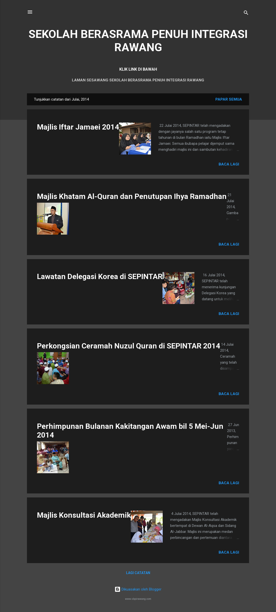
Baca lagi (229, 164)
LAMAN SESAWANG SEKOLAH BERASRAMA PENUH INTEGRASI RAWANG (138, 80)
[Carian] (246, 13)
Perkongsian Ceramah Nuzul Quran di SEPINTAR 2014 (128, 345)
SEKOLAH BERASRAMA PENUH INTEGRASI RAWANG (138, 40)
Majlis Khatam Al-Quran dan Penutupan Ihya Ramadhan (132, 196)
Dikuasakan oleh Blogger (138, 589)
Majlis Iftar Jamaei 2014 (78, 127)
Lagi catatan (138, 573)
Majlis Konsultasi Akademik (84, 515)
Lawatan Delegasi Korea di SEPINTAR (99, 276)
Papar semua (228, 99)
